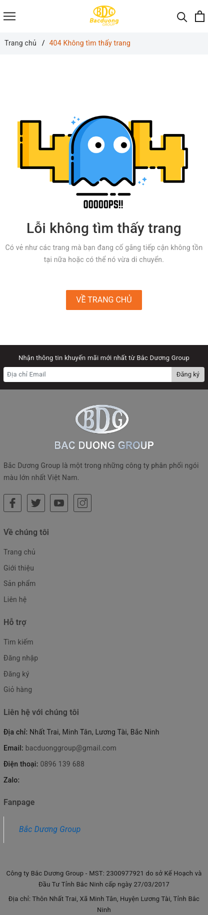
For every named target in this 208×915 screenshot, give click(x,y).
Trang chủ (20, 506)
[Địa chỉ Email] (88, 374)
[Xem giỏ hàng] (199, 16)
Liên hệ (15, 554)
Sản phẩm (20, 538)
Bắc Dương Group (50, 784)
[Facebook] (13, 457)
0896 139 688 (62, 718)
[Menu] (10, 16)
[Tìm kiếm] (182, 16)
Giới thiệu (19, 522)
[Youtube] (59, 457)
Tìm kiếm (19, 596)
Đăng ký (17, 628)
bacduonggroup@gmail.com (71, 702)
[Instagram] (83, 457)
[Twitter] (36, 457)
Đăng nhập (21, 612)
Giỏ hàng (18, 644)
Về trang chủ (104, 299)
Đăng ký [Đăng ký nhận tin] (188, 374)
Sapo (123, 904)
